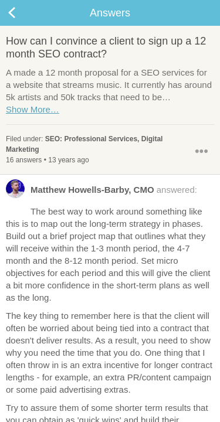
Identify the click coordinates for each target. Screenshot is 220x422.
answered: (101, 192)
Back (23, 13)
